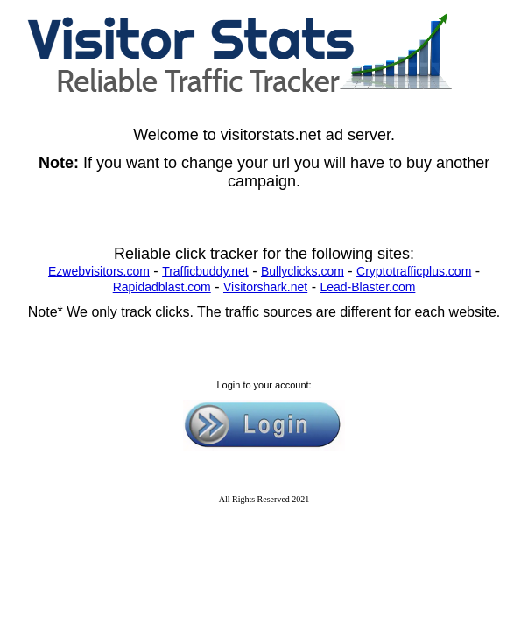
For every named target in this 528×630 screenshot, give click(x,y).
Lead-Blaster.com (367, 287)
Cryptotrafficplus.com (413, 271)
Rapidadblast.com (162, 287)
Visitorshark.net (265, 287)
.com (136, 271)
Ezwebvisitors (85, 271)
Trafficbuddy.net (205, 271)
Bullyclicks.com (302, 271)
